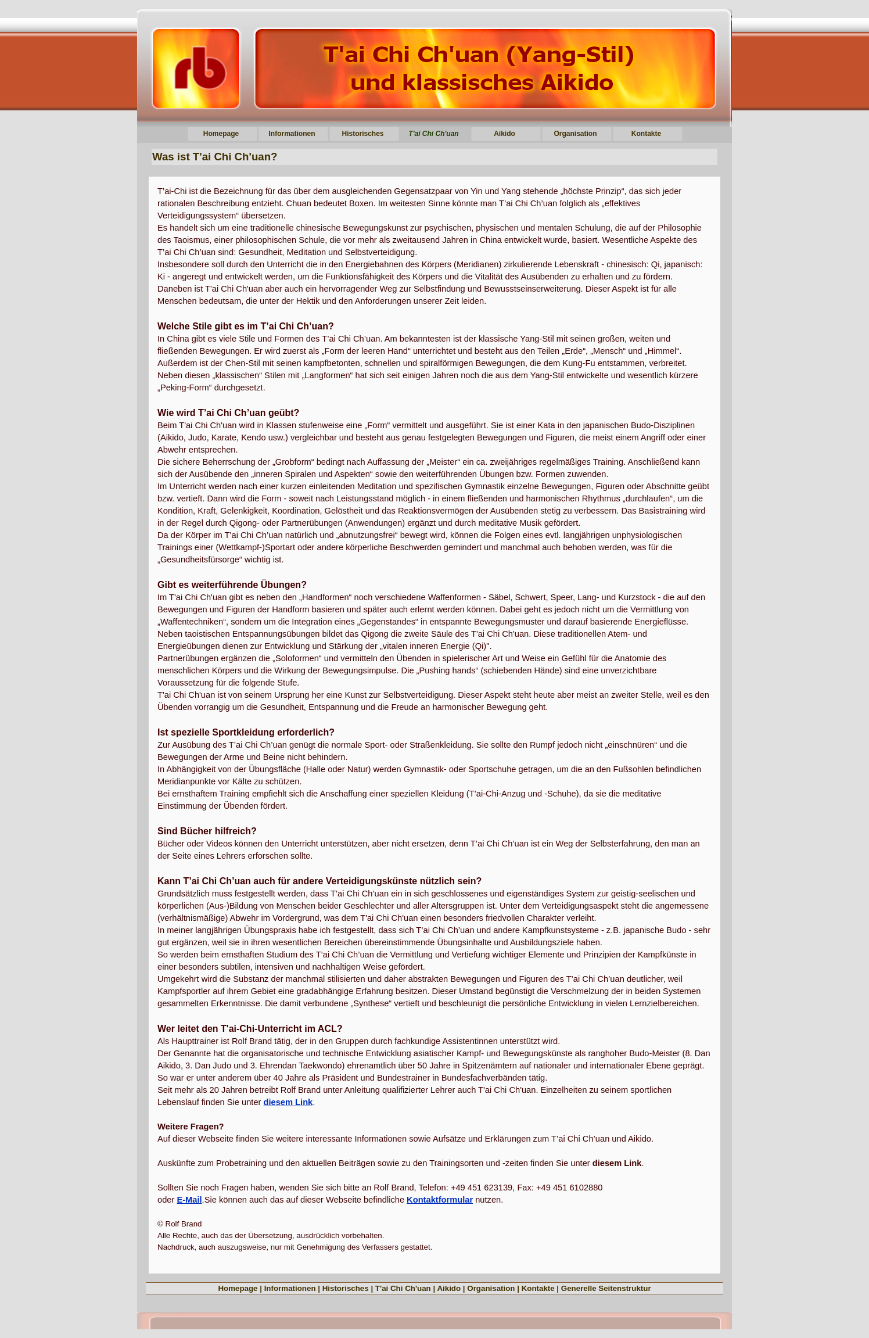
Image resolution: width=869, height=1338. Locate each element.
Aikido (449, 1288)
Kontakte (538, 1288)
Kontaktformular (440, 1199)
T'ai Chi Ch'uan (403, 1288)
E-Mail (189, 1199)
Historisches (345, 1288)
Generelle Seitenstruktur (606, 1288)
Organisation (491, 1288)
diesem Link (288, 1102)
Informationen (290, 1288)
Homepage (237, 1288)
